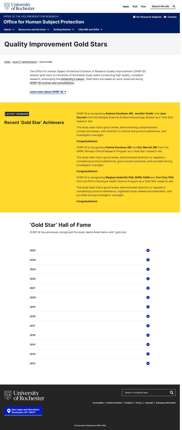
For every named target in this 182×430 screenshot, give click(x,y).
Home (7, 62)
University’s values (72, 79)
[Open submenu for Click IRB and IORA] (90, 29)
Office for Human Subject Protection (43, 21)
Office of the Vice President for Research (30, 16)
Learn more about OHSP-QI (46, 92)
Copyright (149, 403)
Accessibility (98, 403)
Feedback (129, 403)
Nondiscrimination (114, 403)
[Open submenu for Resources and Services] (34, 29)
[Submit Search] (174, 6)
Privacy (139, 403)
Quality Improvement (25, 62)
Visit (134, 6)
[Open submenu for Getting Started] (63, 29)
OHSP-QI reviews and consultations (52, 83)
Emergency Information (166, 403)
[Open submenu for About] (9, 29)
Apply (126, 6)
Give (143, 6)
